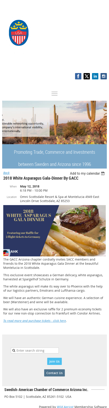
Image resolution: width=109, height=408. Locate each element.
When (13, 186)
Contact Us (54, 373)
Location (12, 197)
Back (6, 173)
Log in (102, 64)
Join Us (54, 361)
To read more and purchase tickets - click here (34, 321)
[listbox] (88, 173)
